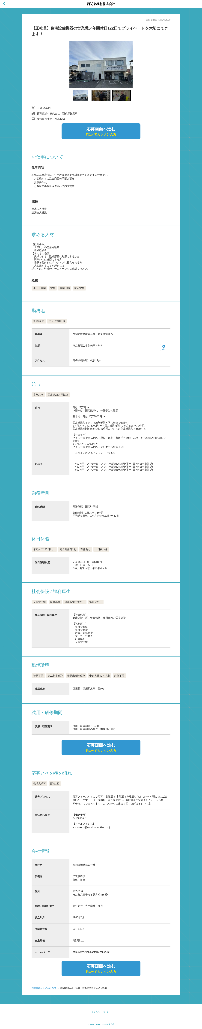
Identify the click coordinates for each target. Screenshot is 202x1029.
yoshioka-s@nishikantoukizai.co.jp (92, 827)
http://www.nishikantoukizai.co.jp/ (91, 952)
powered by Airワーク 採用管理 (101, 1024)
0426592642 (80, 818)
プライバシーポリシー (101, 1012)
